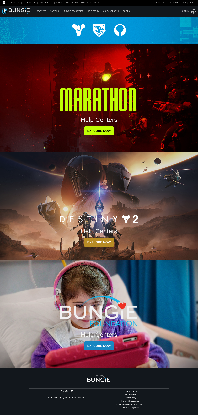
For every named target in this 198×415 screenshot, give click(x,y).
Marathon (55, 11)
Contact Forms (111, 11)
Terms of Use (130, 394)
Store (192, 3)
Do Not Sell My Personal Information (130, 404)
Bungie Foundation (177, 3)
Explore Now (99, 131)
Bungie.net (161, 3)
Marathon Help (46, 3)
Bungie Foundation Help (67, 3)
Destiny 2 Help (29, 3)
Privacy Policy (130, 398)
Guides (126, 11)
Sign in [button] (185, 11)
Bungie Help (14, 3)
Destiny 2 (41, 11)
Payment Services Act (130, 401)
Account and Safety (90, 3)
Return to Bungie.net (130, 408)
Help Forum (93, 11)
